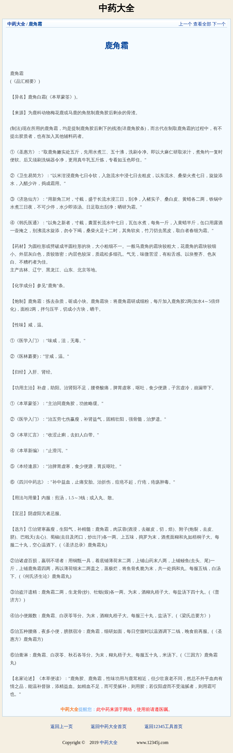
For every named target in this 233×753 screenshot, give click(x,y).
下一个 (219, 24)
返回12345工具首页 (164, 726)
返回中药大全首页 (109, 726)
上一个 (185, 24)
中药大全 (16, 24)
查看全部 (202, 24)
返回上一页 (61, 726)
